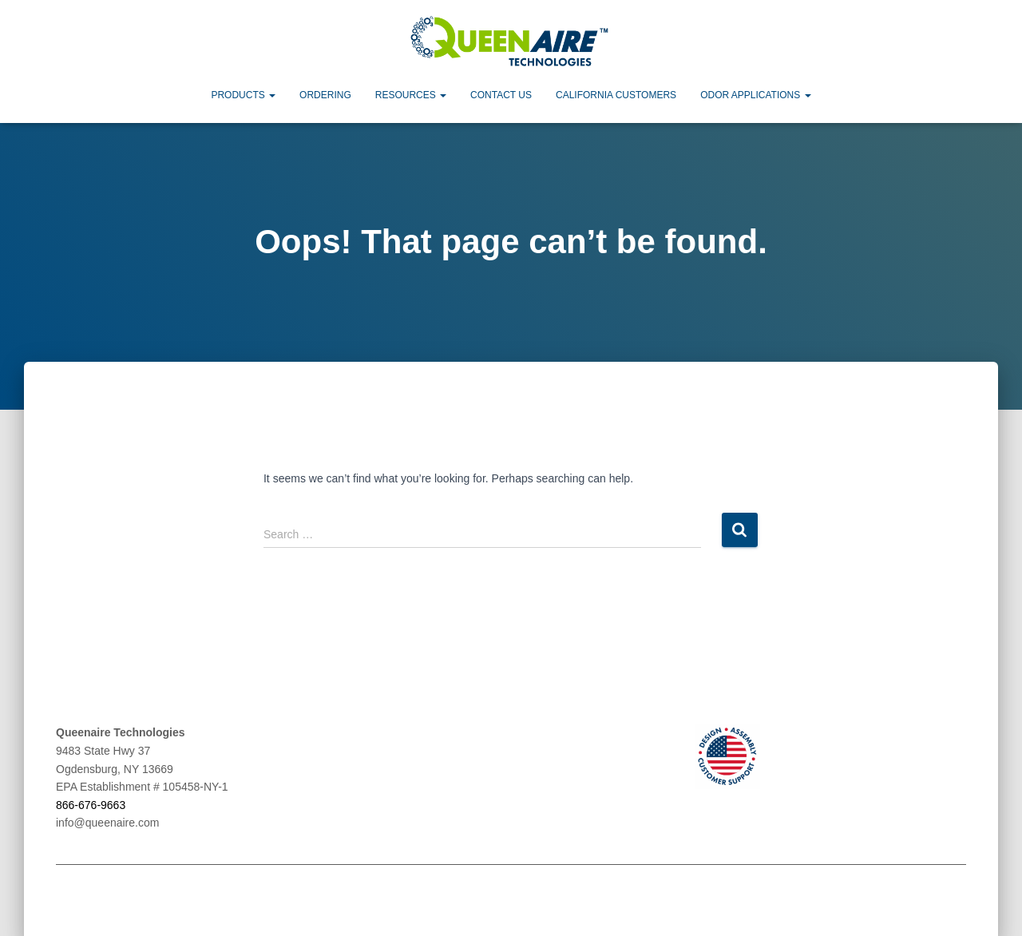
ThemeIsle (940, 900)
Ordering (325, 94)
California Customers (616, 94)
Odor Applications (755, 94)
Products (243, 94)
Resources (410, 94)
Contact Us (501, 94)
